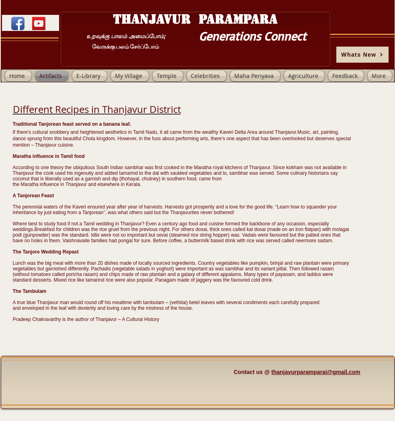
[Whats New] (362, 55)
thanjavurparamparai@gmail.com (315, 372)
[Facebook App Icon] (18, 23)
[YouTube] (38, 23)
